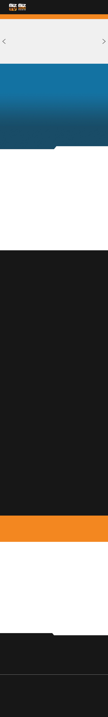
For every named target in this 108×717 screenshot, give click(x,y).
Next (104, 41)
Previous (4, 41)
